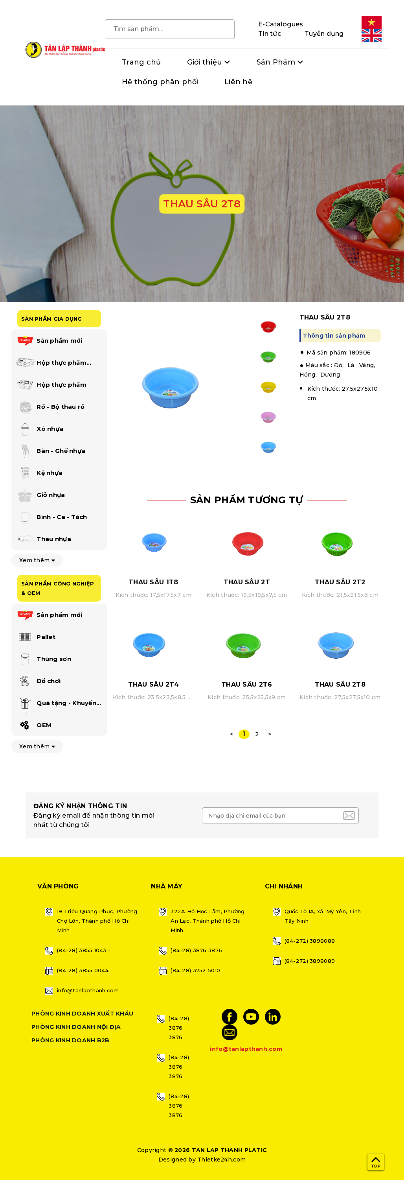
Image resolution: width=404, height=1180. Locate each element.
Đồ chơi (38, 681)
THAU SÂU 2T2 (340, 582)
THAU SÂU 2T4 (153, 684)
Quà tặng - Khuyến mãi (55, 705)
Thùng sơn (43, 659)
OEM (33, 725)
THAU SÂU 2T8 (340, 684)
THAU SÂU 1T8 (153, 582)
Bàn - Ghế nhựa (50, 451)
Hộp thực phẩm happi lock (50, 364)
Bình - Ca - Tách (51, 517)
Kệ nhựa (38, 473)
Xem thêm (37, 560)
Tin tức (269, 33)
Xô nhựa (39, 429)
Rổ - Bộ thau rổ (49, 407)
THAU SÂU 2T (247, 582)
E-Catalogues (280, 24)
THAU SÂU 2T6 (246, 684)
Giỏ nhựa (40, 495)
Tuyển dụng (324, 33)
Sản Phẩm (276, 62)
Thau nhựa (43, 539)
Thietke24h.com (221, 1159)
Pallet (35, 637)
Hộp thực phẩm (50, 385)
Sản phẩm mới (49, 341)
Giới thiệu (204, 62)
